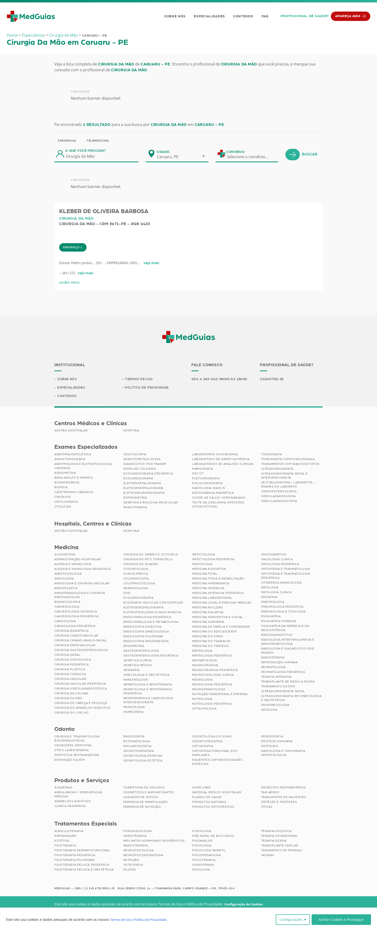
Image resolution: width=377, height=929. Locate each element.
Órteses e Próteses (279, 802)
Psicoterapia (203, 860)
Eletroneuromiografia (144, 493)
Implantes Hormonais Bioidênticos (154, 841)
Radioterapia (273, 658)
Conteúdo (242, 16)
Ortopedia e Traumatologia (285, 569)
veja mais (151, 282)
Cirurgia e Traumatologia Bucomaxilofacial (76, 739)
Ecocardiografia (138, 598)
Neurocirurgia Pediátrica (215, 670)
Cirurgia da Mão (63, 35)
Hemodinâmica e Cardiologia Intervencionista (148, 700)
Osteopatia (133, 865)
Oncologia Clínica (277, 560)
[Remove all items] (203, 155)
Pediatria (269, 597)
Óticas (267, 807)
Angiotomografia (69, 459)
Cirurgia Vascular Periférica (80, 684)
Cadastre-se (272, 379)
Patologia (270, 588)
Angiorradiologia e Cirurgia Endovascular (79, 595)
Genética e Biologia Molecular (150, 503)
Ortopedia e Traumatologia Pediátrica (285, 576)
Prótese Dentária (277, 742)
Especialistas (33, 35)
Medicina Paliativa (207, 612)
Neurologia (202, 680)
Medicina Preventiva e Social (217, 617)
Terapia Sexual (274, 841)
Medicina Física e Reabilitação (218, 579)
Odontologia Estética (143, 761)
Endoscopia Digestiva (142, 627)
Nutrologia (202, 699)
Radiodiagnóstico (277, 635)
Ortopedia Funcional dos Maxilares (215, 753)
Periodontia (272, 737)
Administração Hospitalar (77, 560)
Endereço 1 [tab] (72, 267)
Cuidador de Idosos (140, 797)
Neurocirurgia (205, 665)
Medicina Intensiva (208, 588)
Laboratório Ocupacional (215, 455)
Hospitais (131, 431)
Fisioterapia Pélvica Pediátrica (81, 865)
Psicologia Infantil (209, 851)
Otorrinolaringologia (281, 583)
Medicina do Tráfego (210, 646)
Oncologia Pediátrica (280, 564)
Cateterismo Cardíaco (74, 492)
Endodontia (134, 737)
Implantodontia (137, 746)
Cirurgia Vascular (70, 679)
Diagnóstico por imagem (144, 464)
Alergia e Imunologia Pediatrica (82, 569)
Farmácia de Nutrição (142, 807)
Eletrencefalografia (142, 483)
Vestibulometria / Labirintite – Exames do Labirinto (288, 485)
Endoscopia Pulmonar (143, 637)
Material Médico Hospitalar (216, 793)
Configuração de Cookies (245, 905)
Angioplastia (65, 588)
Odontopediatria (207, 742)
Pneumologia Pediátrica (282, 607)
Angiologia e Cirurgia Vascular (82, 584)
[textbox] (250, 156)
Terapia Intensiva (276, 677)
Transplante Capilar (279, 846)
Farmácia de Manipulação (145, 802)
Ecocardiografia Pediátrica (148, 474)
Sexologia (201, 870)
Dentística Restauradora (76, 755)
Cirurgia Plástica (69, 670)
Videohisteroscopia (279, 492)
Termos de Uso (139, 379)
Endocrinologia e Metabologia (150, 622)
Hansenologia (135, 680)
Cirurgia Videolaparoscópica (80, 689)
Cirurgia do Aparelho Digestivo (82, 708)
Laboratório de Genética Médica (221, 459)
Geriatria (131, 670)
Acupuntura (64, 555)
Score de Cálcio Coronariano (218, 498)
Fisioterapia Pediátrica (74, 855)
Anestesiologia (68, 574)
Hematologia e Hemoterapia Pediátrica (147, 692)
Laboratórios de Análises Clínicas (223, 464)
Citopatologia (135, 569)
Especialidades (208, 16)
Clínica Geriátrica (70, 806)
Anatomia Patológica (72, 455)
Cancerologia (66, 607)
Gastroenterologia (141, 651)
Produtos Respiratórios (283, 788)
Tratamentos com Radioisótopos (290, 464)
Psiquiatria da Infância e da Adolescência (285, 628)
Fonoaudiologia (137, 831)
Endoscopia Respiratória (146, 641)
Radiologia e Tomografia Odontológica (283, 753)
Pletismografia (206, 479)
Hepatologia (134, 707)
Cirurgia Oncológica (72, 660)
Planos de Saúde (207, 797)
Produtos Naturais (209, 802)
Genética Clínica (137, 661)
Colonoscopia (136, 579)
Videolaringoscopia (279, 501)
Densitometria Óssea (142, 459)
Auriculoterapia (68, 831)
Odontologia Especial (143, 756)
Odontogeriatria (138, 751)
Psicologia (201, 846)
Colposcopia (135, 455)
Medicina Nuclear (207, 608)
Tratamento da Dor (278, 687)
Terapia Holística (276, 831)
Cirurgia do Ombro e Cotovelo (150, 555)
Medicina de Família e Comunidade (221, 627)
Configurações (291, 919)
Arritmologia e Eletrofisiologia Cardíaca (83, 466)
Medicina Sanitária (208, 622)
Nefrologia (202, 651)
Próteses (269, 746)
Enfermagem (65, 836)
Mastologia (202, 564)
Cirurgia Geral (67, 655)
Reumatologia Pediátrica (283, 672)
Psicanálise (202, 841)
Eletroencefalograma (143, 488)
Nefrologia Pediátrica (212, 656)
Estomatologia (136, 742)
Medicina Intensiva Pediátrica (218, 593)
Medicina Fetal (204, 574)
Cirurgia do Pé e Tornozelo (148, 560)
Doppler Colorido (140, 469)
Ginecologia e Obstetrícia (146, 675)
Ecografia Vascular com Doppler (153, 603)
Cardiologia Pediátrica (74, 626)
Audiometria (65, 473)
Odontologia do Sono (212, 737)
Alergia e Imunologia (72, 564)
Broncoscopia (67, 602)
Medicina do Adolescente (214, 632)
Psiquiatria (271, 617)
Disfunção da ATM (69, 760)
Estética (61, 841)
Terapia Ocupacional (279, 836)
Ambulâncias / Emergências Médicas (78, 795)
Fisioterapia (65, 846)
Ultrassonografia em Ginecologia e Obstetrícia (291, 698)
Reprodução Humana (279, 663)
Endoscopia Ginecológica (146, 632)
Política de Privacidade (148, 388)
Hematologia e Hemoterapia (147, 685)
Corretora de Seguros (144, 788)
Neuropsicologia (138, 851)
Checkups (62, 497)
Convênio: (235, 152)
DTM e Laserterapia (71, 750)
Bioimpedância (67, 483)
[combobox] (170, 156)
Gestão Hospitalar (71, 431)
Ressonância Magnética (213, 493)
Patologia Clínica (276, 592)
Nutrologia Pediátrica (212, 704)
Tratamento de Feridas (281, 851)
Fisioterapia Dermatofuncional (82, 851)
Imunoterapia (135, 508)
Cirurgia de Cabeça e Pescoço (80, 703)
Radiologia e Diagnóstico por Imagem (287, 651)
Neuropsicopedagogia (143, 855)
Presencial (67, 140)
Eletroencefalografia (143, 608)
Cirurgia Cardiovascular (76, 636)
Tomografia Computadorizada (288, 459)
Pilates (129, 870)
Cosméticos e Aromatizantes (148, 793)
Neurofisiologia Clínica (213, 675)
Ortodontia (202, 746)
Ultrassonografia (277, 469)
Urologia (269, 710)
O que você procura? (85, 150)
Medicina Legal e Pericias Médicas (221, 603)
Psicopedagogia (206, 855)
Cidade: (163, 152)
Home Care (201, 788)
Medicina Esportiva (209, 569)
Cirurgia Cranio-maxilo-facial (80, 641)
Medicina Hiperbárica (210, 584)
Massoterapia (135, 846)
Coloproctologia (139, 584)
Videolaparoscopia (278, 496)
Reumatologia (273, 667)
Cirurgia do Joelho (71, 713)
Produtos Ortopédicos (213, 807)
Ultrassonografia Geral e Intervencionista (284, 476)
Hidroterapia (135, 836)
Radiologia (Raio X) (208, 488)
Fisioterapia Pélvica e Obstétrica (84, 870)
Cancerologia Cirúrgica (75, 612)
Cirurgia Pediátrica (71, 665)
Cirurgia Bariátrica (71, 631)
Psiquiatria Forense (279, 621)
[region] (188, 918)
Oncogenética (273, 555)
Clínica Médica (135, 574)
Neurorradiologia (208, 690)
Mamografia (202, 469)
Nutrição (131, 860)
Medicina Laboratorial (212, 598)
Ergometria (133, 646)
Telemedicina (97, 140)
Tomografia (271, 455)
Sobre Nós (174, 16)
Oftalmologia (204, 709)
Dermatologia (135, 588)
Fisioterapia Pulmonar (74, 860)
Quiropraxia (203, 865)
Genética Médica (137, 665)
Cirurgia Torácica (70, 674)
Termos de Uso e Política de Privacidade (142, 919)
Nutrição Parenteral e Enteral (220, 694)
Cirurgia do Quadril (141, 564)
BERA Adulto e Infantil (74, 478)
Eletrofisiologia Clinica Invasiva (152, 612)
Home (12, 35)
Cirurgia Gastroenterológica (81, 650)
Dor (127, 593)
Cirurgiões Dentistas (73, 746)
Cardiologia (65, 621)
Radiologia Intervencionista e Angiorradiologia (287, 642)
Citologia (62, 507)
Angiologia (64, 579)
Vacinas (267, 855)
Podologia (201, 831)
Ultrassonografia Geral (283, 691)
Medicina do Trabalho (211, 641)
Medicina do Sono (207, 637)
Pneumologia (272, 602)
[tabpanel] (148, 292)
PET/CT (198, 474)
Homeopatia (133, 712)
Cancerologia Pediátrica (76, 617)
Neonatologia (204, 661)
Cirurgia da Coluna (71, 694)
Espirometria (135, 498)
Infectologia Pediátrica (213, 560)
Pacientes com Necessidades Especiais (217, 762)
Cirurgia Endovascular (75, 645)
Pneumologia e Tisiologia (283, 612)
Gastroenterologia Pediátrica (150, 656)
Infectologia (203, 555)
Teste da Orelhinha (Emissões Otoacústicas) (218, 505)
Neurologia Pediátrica (212, 685)
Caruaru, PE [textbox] (167, 156)
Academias (63, 788)
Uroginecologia (275, 705)
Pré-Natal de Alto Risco (213, 836)
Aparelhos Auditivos (72, 801)
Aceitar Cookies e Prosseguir (341, 919)
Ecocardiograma (138, 479)
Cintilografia (66, 502)
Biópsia (60, 488)
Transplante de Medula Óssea (288, 682)
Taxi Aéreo (270, 793)
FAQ (264, 16)
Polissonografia (207, 483)
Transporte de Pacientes (283, 797)
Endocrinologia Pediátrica (147, 617)
